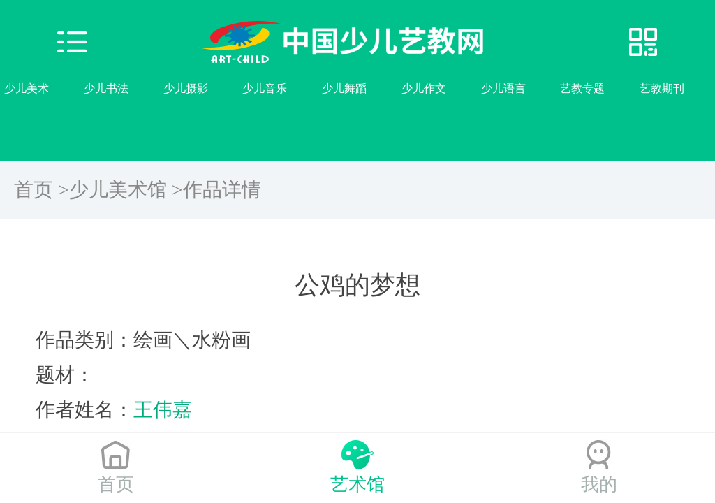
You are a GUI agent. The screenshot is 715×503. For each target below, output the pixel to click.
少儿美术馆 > (126, 190)
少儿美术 (26, 88)
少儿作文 (423, 88)
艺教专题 (582, 88)
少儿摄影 (185, 88)
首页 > (41, 190)
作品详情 (222, 190)
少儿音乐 (264, 88)
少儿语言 (503, 88)
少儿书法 (106, 88)
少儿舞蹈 (344, 88)
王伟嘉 (162, 410)
